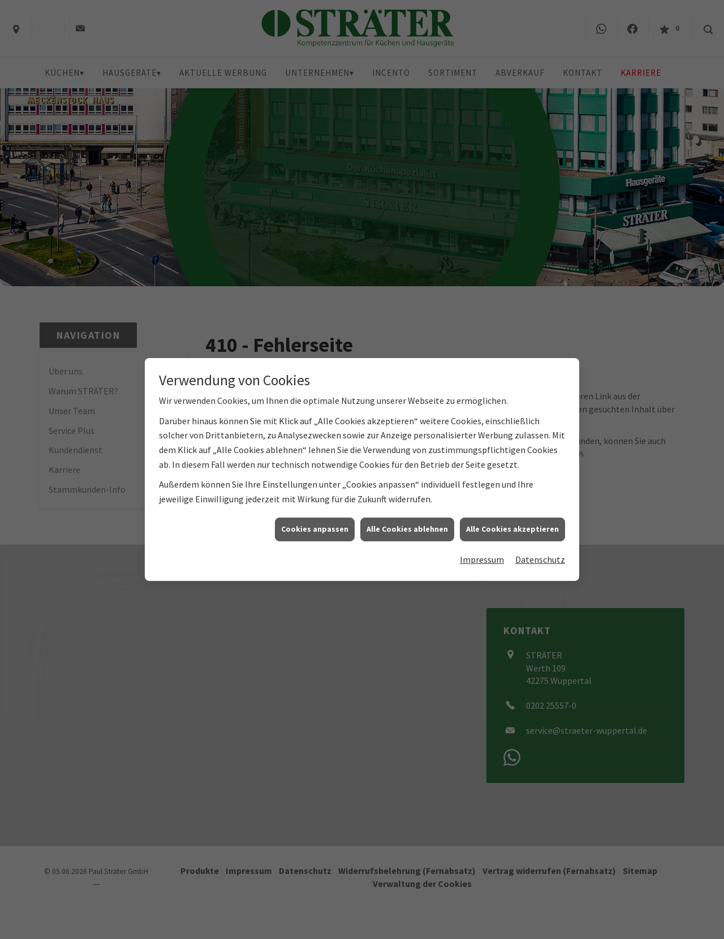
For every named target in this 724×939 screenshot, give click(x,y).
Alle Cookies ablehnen (407, 519)
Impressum (482, 549)
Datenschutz (540, 549)
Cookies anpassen (314, 519)
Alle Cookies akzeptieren (512, 519)
